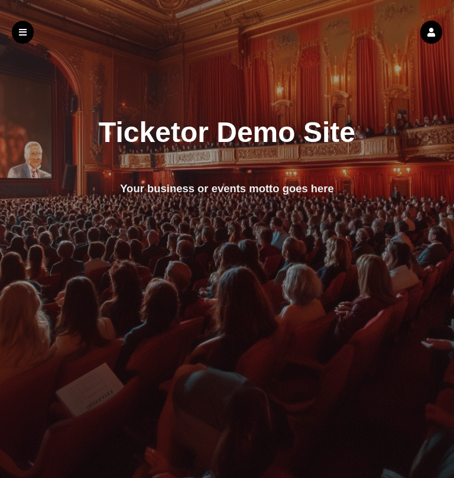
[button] (431, 32)
